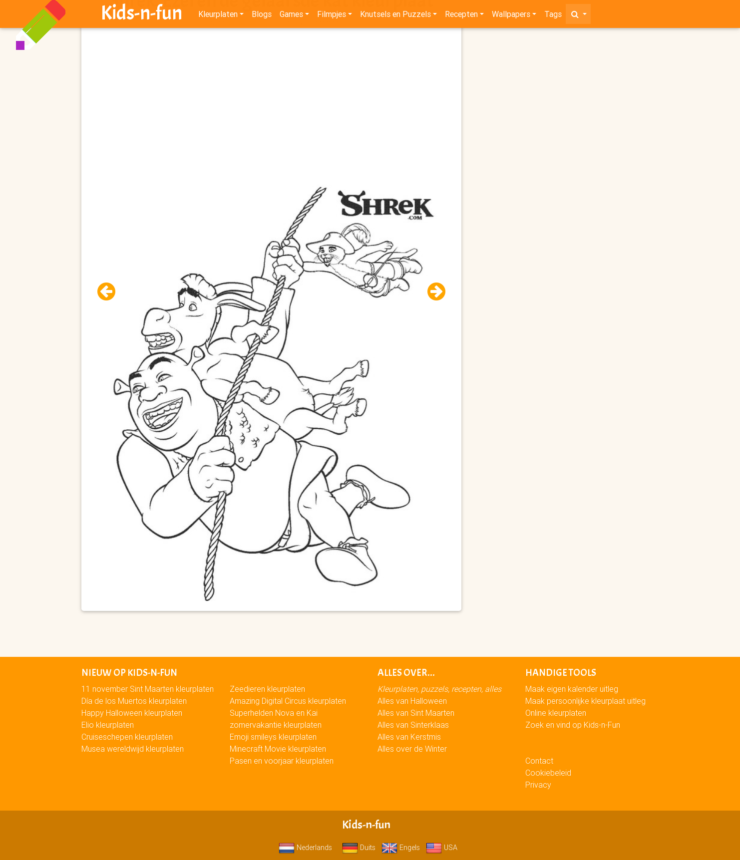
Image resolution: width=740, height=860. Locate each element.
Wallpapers (511, 16)
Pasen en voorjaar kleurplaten (282, 761)
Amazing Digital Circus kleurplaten (288, 701)
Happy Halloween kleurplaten (131, 713)
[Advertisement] (271, 100)
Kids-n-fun (141, 15)
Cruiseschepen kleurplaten (127, 737)
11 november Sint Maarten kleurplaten (147, 689)
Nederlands (305, 847)
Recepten (461, 16)
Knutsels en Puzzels (395, 16)
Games (291, 16)
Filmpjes (331, 16)
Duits (358, 847)
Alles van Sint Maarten (415, 713)
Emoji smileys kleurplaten (273, 737)
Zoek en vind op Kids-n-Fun (572, 725)
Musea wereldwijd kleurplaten (132, 749)
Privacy (538, 785)
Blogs (262, 16)
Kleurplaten (218, 16)
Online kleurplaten (555, 713)
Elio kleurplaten (107, 725)
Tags (553, 16)
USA (441, 847)
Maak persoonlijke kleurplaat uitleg (585, 701)
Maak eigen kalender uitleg (571, 689)
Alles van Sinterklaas (413, 725)
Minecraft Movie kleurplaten (278, 749)
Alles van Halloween (412, 701)
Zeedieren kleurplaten (267, 689)
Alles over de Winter (412, 749)
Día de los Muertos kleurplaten (134, 701)
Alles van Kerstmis (409, 737)
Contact (539, 761)
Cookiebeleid (548, 773)
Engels (400, 847)
